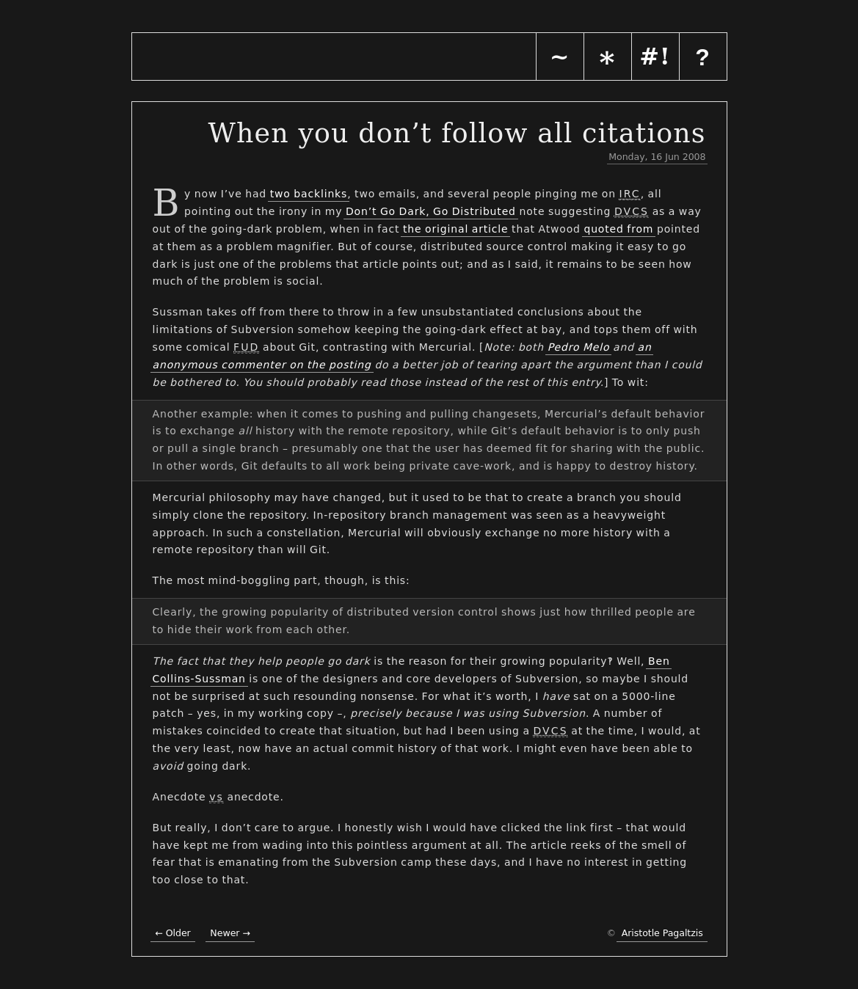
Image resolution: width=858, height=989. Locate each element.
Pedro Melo (579, 347)
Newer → (230, 932)
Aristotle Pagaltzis (662, 932)
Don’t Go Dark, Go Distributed (431, 211)
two (280, 194)
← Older (172, 932)
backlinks (320, 194)
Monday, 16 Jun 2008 (656, 156)
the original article (456, 229)
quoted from (618, 229)
